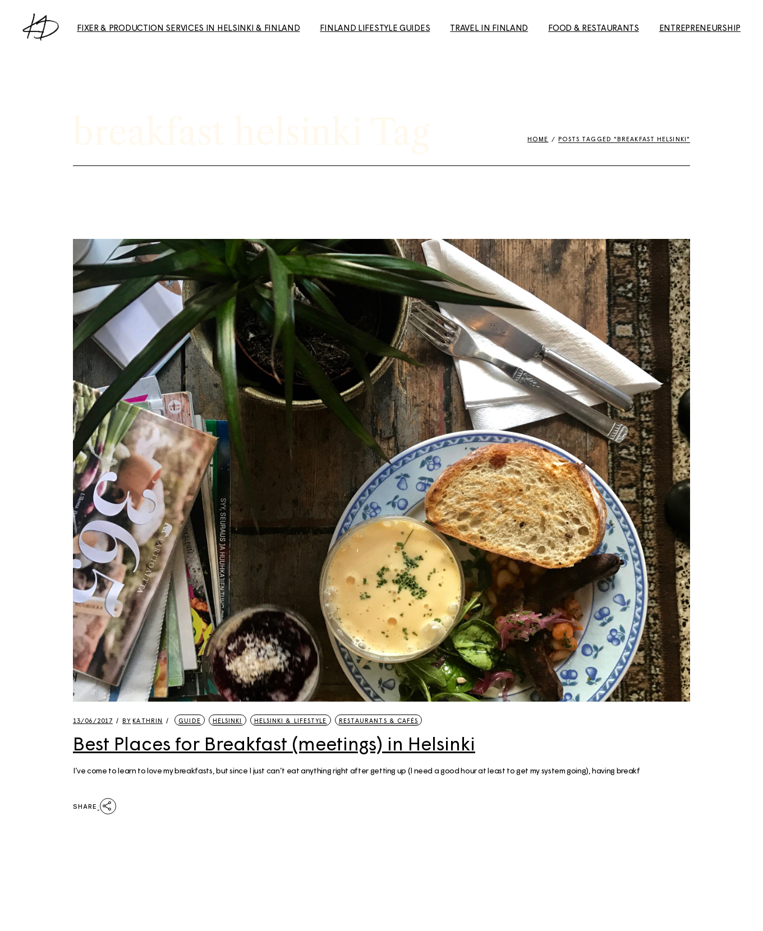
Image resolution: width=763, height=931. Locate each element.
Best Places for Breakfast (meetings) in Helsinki (274, 743)
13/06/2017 (93, 720)
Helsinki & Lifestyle (290, 720)
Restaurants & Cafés (379, 720)
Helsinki (227, 720)
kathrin (142, 720)
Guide (189, 720)
